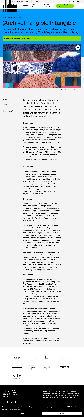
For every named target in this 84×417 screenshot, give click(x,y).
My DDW (79, 1)
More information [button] (17, 409)
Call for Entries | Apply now (64, 5)
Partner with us (36, 6)
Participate (24, 6)
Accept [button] (62, 413)
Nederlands (72, 1)
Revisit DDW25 (47, 6)
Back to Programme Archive (12, 17)
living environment (7, 111)
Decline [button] (22, 413)
